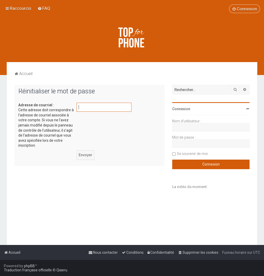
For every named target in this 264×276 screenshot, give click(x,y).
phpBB (29, 266)
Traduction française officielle (28, 270)
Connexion (181, 109)
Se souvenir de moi (192, 154)
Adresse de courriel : (36, 105)
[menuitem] (44, 8)
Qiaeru (61, 270)
